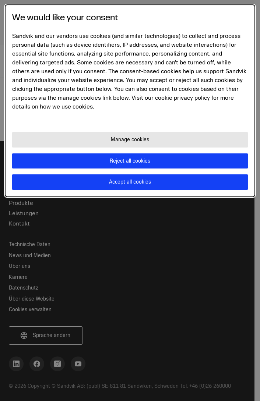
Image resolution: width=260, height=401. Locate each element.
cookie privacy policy (182, 98)
